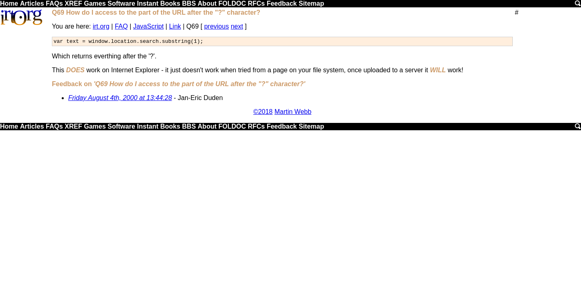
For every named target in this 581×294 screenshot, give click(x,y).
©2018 (263, 112)
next (237, 26)
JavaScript (148, 26)
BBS (189, 3)
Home (9, 3)
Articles (32, 3)
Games (94, 3)
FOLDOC (232, 3)
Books (170, 3)
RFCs (256, 3)
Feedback (282, 3)
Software (121, 3)
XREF (73, 3)
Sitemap (311, 3)
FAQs (54, 3)
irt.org (101, 26)
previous (216, 26)
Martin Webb (293, 112)
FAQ (121, 26)
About (207, 3)
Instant (147, 3)
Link (175, 26)
